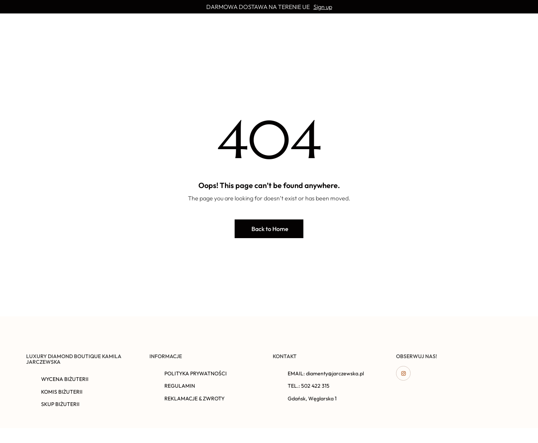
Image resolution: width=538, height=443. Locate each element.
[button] (269, 228)
